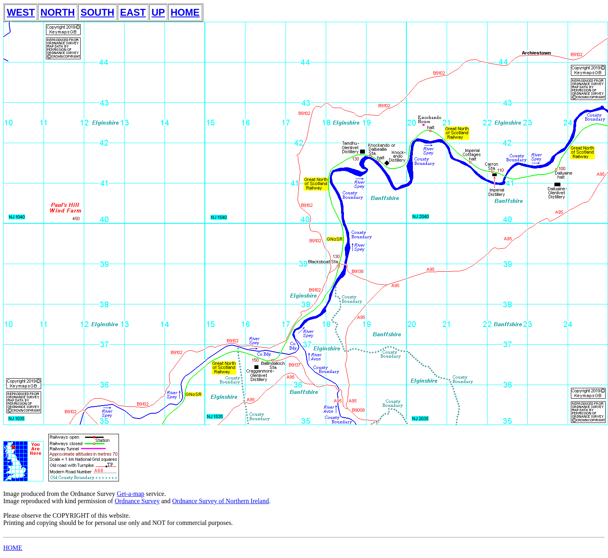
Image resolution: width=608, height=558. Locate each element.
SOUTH (98, 12)
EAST (133, 12)
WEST (21, 12)
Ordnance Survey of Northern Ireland (220, 501)
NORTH (57, 12)
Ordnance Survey (137, 501)
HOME (185, 12)
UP (158, 12)
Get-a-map (130, 493)
